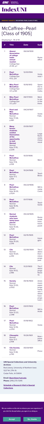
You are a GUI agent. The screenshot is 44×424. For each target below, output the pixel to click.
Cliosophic (14, 335)
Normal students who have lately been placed (14, 218)
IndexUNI (14, 9)
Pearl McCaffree (14, 73)
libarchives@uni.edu (17, 378)
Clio (11, 250)
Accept (12, 419)
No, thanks (32, 419)
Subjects (12, 20)
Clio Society (15, 348)
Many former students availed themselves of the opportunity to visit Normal (15, 135)
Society (13, 281)
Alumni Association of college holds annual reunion (14, 56)
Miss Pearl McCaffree (14, 85)
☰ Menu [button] (6, 15)
